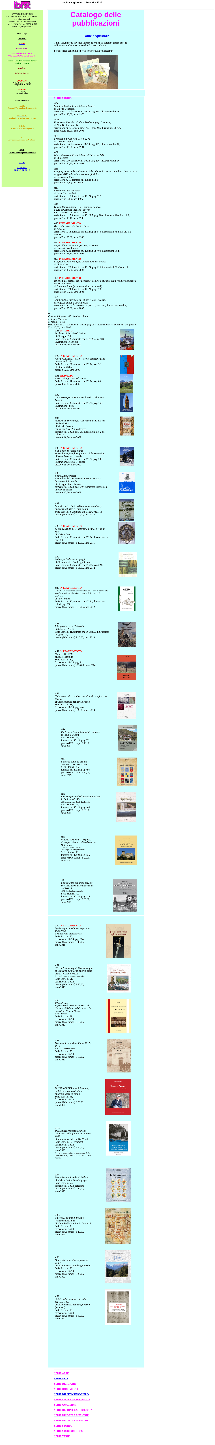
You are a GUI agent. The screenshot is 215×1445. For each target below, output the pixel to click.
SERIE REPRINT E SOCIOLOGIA (73, 1410)
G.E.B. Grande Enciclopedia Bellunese (22, 151)
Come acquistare (95, 36)
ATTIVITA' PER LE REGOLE (22, 168)
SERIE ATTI (61, 1378)
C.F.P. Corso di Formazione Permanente (22, 106)
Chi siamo (22, 39)
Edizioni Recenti (22, 73)
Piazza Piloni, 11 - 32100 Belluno (22, 21)
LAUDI (22, 162)
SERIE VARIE (62, 1436)
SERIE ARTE (61, 1373)
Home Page (22, 34)
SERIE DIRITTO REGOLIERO (71, 1394)
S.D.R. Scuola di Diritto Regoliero (22, 127)
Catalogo (22, 68)
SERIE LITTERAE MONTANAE (72, 1399)
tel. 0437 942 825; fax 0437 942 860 (22, 24)
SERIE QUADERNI (65, 1404)
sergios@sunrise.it (25, 26)
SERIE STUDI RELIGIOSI (69, 1431)
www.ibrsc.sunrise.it (22, 19)
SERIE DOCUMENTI (66, 1389)
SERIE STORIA (63, 1425)
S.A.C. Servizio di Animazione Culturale (22, 138)
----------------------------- (22, 29)
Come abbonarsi (22, 100)
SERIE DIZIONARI (65, 1383)
